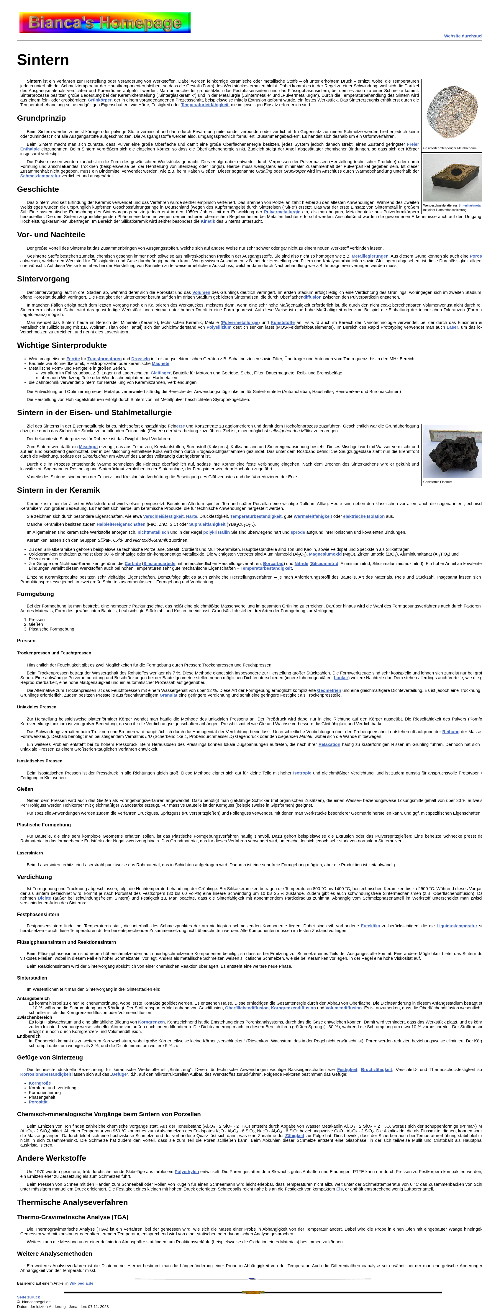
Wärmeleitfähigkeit (313, 516)
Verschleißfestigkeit (163, 516)
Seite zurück (28, 1297)
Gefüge (119, 1074)
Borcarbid (273, 563)
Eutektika (370, 925)
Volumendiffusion (344, 1008)
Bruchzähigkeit (376, 1069)
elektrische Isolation (364, 516)
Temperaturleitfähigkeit (205, 104)
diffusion (312, 297)
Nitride (301, 563)
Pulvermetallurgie (282, 211)
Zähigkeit (294, 1135)
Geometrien (329, 690)
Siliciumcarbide (159, 563)
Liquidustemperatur (457, 925)
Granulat (168, 695)
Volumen (201, 292)
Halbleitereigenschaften (121, 524)
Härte (191, 516)
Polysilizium (219, 327)
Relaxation (329, 744)
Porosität (38, 1102)
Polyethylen (187, 1171)
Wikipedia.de (82, 1283)
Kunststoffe (283, 322)
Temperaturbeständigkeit (256, 516)
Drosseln (140, 358)
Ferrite (73, 358)
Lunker (341, 677)
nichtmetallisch (153, 532)
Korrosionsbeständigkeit (45, 1074)
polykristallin (216, 532)
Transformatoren (104, 358)
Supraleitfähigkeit (207, 524)
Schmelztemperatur (40, 175)
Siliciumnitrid (324, 563)
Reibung (451, 731)
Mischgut (88, 446)
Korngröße (40, 1083)
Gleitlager (161, 373)
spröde (298, 532)
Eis (339, 1189)
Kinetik (208, 221)
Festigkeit (347, 1069)
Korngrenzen (151, 1022)
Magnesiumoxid (325, 554)
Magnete (160, 363)
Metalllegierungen (370, 256)
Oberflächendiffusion (246, 1008)
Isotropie (302, 773)
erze (180, 426)
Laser (452, 327)
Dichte (44, 898)
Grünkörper (100, 100)
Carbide (133, 563)
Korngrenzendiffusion (293, 1008)
